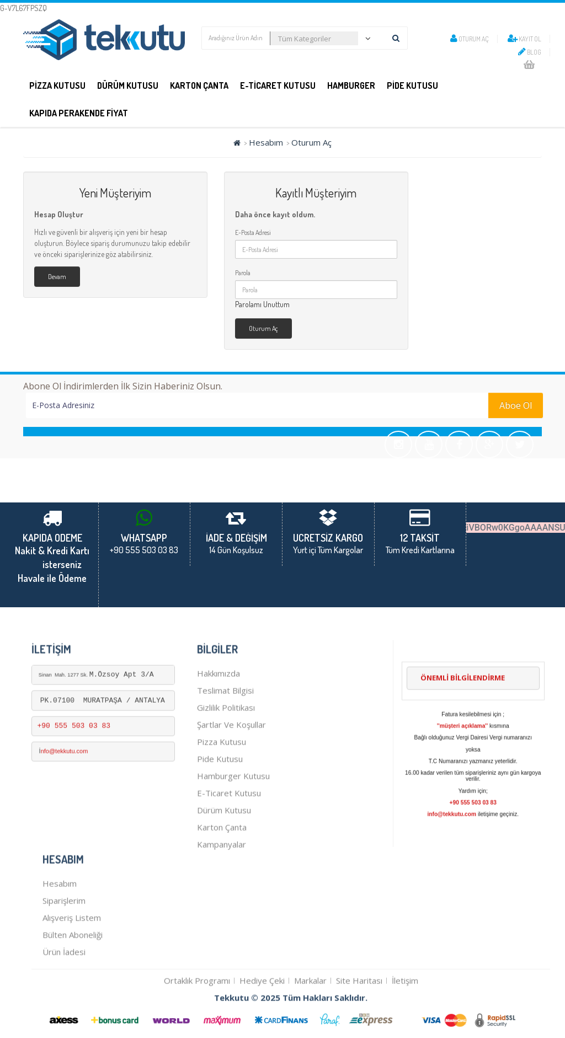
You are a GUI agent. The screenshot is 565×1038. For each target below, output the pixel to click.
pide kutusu (220, 802)
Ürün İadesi (64, 995)
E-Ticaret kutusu (229, 836)
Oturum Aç (469, 39)
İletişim (405, 1024)
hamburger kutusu (233, 819)
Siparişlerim (64, 944)
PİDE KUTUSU (412, 85)
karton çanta (222, 870)
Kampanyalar (221, 887)
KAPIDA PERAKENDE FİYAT (78, 113)
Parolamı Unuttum (262, 304)
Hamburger (351, 85)
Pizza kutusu (221, 785)
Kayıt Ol (524, 39)
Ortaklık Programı (197, 1024)
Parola (242, 273)
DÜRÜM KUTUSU (127, 85)
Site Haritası (359, 1024)
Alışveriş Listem (71, 961)
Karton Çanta (199, 85)
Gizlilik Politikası (226, 751)
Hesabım (266, 142)
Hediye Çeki (262, 1024)
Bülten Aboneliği (72, 978)
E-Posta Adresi (253, 232)
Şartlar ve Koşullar (231, 768)
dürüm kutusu (224, 853)
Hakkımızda (218, 717)
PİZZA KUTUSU (57, 85)
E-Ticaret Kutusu (278, 85)
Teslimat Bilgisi (225, 734)
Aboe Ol (515, 405)
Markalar (310, 1024)
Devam (57, 276)
